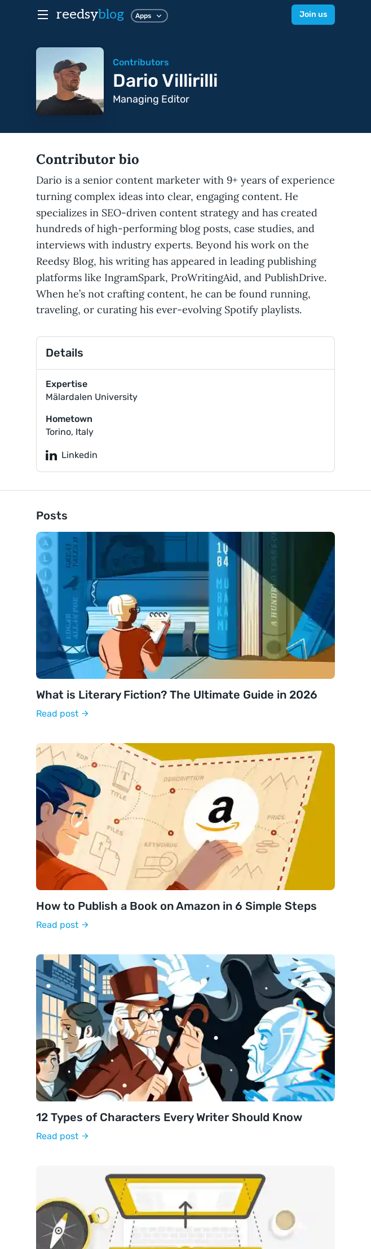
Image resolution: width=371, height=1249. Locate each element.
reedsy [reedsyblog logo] (90, 14)
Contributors (141, 62)
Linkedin (72, 455)
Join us (313, 14)
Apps (149, 16)
